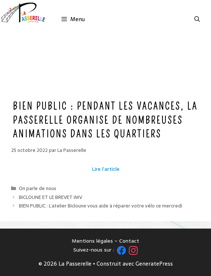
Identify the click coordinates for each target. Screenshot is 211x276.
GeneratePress (154, 263)
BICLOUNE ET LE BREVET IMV (50, 197)
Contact (129, 241)
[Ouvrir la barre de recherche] (197, 19)
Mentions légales (92, 241)
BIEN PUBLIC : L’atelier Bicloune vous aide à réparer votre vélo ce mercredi (100, 206)
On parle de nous (37, 188)
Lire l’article (106, 169)
